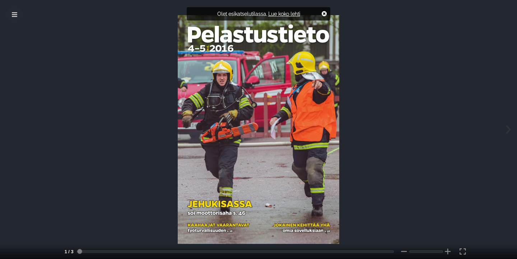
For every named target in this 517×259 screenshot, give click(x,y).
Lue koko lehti (284, 14)
